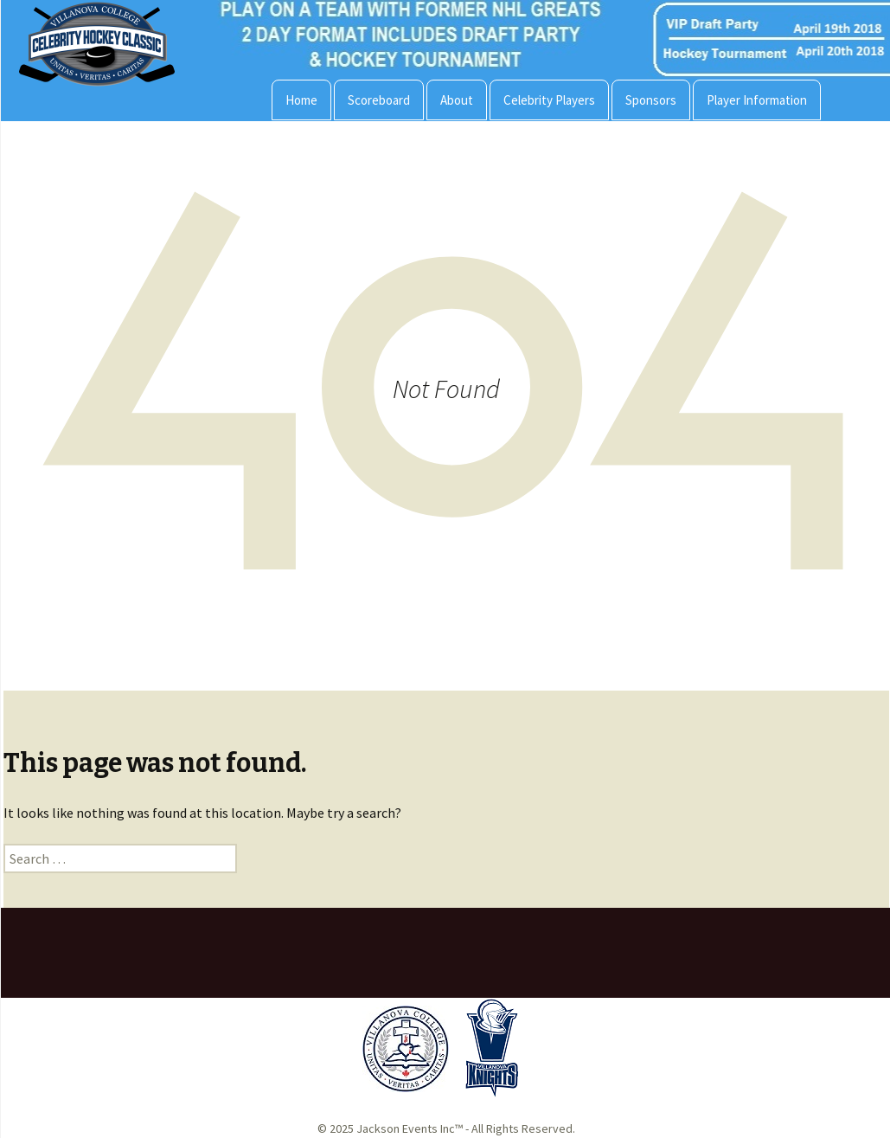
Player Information (757, 100)
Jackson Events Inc (405, 1128)
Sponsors (650, 100)
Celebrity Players (549, 100)
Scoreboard (379, 100)
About (456, 100)
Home (301, 100)
